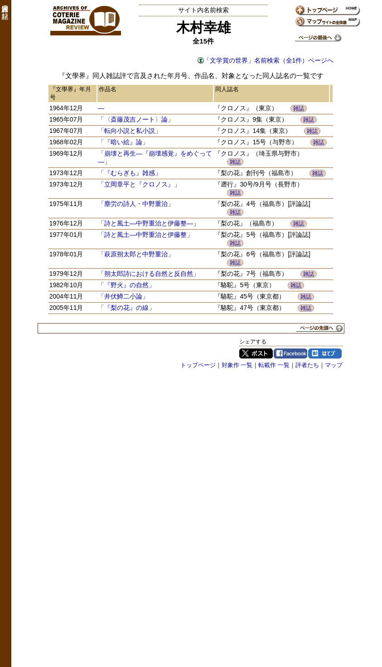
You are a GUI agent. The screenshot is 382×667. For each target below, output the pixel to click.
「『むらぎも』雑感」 (129, 173)
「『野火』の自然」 (126, 285)
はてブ (325, 353)
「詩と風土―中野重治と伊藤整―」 (148, 223)
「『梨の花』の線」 (126, 307)
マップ (334, 365)
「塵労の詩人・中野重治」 (136, 203)
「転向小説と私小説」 (129, 130)
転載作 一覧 (274, 365)
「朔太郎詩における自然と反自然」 (148, 273)
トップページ (198, 365)
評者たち (307, 365)
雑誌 (298, 108)
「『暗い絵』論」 (123, 142)
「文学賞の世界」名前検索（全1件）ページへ (268, 60)
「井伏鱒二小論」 (123, 296)
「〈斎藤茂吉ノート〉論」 (136, 119)
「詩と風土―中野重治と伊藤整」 (145, 234)
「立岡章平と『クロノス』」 (139, 184)
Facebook (290, 353)
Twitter (256, 353)
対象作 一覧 (237, 365)
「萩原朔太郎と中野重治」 (136, 254)
